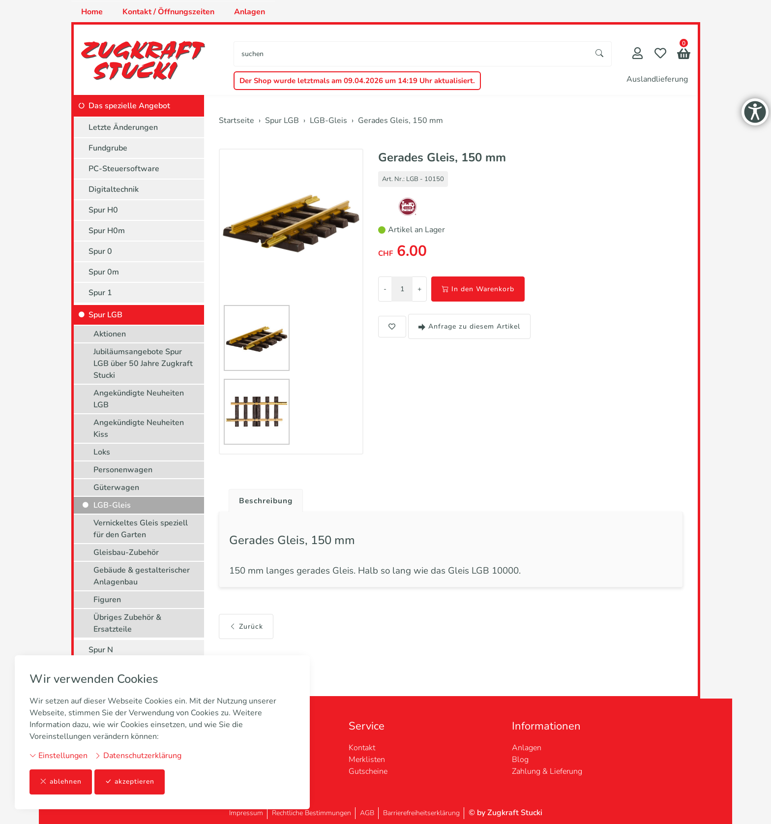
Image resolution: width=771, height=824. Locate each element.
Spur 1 (100, 292)
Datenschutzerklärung (137, 755)
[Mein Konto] (637, 54)
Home (92, 11)
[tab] (263, 498)
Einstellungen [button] (59, 755)
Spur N (101, 649)
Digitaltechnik (114, 189)
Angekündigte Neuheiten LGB (138, 399)
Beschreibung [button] (267, 500)
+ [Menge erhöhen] (419, 289)
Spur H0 (103, 210)
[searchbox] (411, 53)
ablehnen (61, 782)
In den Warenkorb (478, 289)
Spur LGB (105, 314)
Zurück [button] (246, 628)
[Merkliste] (660, 54)
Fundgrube (108, 148)
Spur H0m (107, 230)
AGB (367, 813)
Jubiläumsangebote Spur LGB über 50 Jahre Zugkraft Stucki (143, 363)
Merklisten (367, 759)
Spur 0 (100, 251)
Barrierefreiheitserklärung (421, 813)
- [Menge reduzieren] (385, 289)
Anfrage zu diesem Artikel (469, 326)
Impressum (246, 813)
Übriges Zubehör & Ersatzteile (127, 623)
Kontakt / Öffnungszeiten (168, 11)
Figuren (107, 599)
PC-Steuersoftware (124, 168)
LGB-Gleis (112, 505)
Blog (520, 759)
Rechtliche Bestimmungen (311, 813)
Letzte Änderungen (123, 127)
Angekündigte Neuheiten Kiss (138, 428)
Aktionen (109, 334)
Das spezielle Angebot (129, 105)
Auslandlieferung (657, 79)
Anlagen (249, 11)
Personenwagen (122, 469)
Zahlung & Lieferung (547, 771)
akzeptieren (130, 782)
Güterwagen (116, 487)
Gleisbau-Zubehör (126, 552)
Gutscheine (368, 771)
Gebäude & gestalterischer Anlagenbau (141, 576)
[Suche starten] (600, 53)
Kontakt (362, 747)
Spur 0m (104, 272)
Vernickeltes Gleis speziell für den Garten (140, 529)
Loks (101, 452)
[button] (683, 55)
